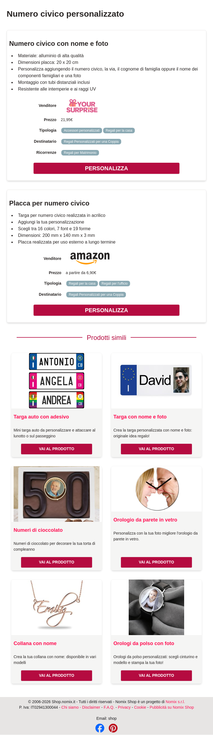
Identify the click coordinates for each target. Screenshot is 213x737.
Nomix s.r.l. (175, 702)
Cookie (140, 707)
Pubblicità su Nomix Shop (172, 707)
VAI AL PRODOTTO (56, 449)
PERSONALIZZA (106, 168)
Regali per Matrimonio (80, 153)
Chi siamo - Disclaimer (80, 707)
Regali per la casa (119, 130)
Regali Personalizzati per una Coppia (91, 142)
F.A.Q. (109, 707)
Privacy (124, 707)
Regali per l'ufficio (115, 283)
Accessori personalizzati (82, 130)
